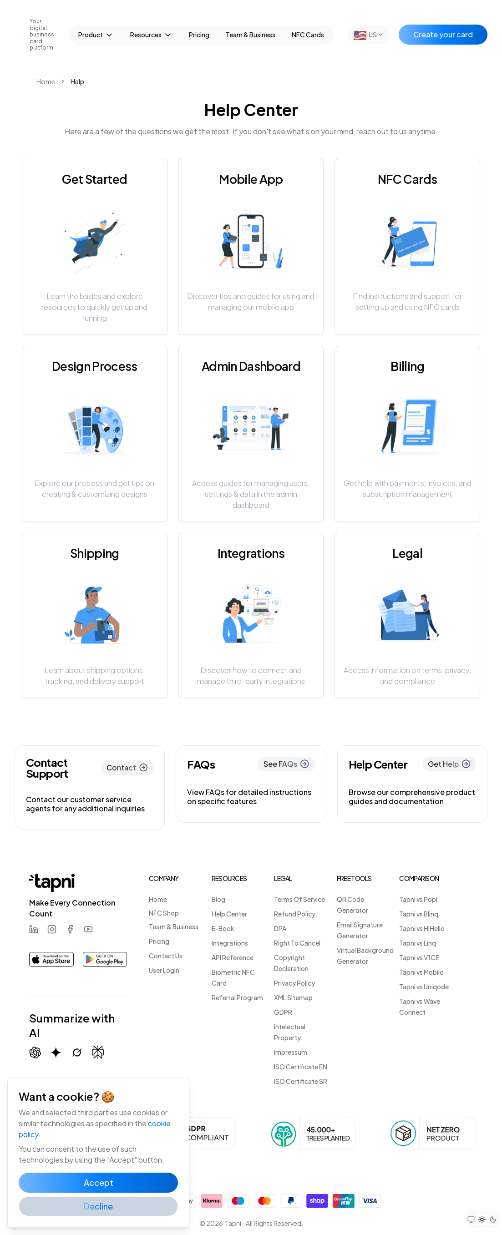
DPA (280, 928)
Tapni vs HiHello (422, 928)
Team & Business (250, 34)
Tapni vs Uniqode (424, 986)
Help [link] (77, 81)
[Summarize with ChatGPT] (35, 1052)
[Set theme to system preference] (471, 1219)
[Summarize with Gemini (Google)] (56, 1052)
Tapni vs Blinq (418, 914)
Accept (98, 1182)
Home (45, 81)
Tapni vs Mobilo (421, 972)
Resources (151, 35)
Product (96, 35)
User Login (164, 970)
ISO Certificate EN (300, 1067)
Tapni (233, 1223)
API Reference (233, 957)
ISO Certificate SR (300, 1081)
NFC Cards (308, 34)
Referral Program (237, 997)
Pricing (199, 34)
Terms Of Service (299, 899)
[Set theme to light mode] (482, 1219)
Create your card (443, 34)
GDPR (283, 1012)
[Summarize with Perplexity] (98, 1052)
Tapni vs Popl (418, 899)
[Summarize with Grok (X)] (77, 1052)
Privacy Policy (294, 983)
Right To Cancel (297, 943)
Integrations (230, 943)
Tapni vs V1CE (419, 957)
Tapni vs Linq (417, 943)
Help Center (229, 914)
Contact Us (166, 956)
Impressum (290, 1052)
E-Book (223, 928)
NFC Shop (164, 913)
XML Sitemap (293, 997)
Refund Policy (294, 914)
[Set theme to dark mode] (492, 1219)
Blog (218, 899)
